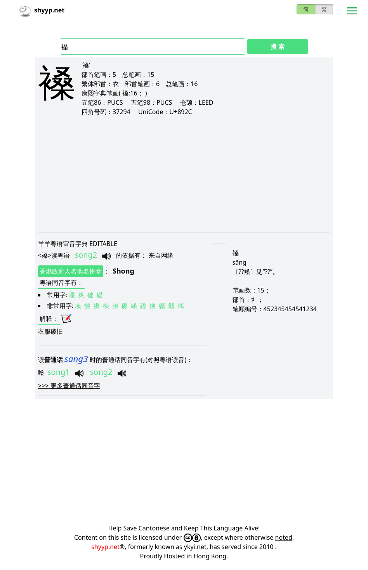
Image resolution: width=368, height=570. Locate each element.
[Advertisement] (184, 174)
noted (283, 537)
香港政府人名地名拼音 (71, 271)
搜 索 (278, 46)
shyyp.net (105, 546)
